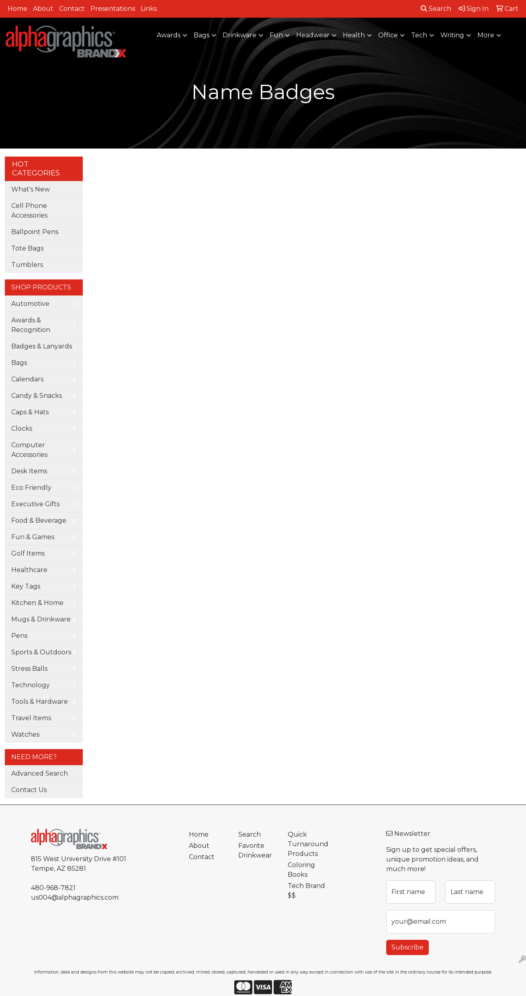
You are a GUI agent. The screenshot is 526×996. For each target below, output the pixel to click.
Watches (25, 734)
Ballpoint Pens (34, 232)
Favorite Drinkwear (255, 850)
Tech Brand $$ (306, 890)
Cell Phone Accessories (29, 210)
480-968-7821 (53, 888)
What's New (30, 189)
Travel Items (31, 718)
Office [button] (388, 35)
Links (149, 8)
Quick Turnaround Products (307, 844)
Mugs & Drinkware (41, 619)
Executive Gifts (35, 504)
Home (17, 8)
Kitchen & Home (37, 603)
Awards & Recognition (30, 325)
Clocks (21, 428)
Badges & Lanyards (41, 346)
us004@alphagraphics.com (75, 897)
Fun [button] (276, 35)
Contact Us (29, 790)
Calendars (27, 379)
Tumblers (27, 265)
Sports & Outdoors (41, 652)
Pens (19, 636)
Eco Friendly (31, 487)
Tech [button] (419, 35)
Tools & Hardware (39, 701)
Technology (30, 685)
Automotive (30, 304)
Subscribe (407, 947)
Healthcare (29, 570)
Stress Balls (29, 668)
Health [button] (354, 35)
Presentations (112, 8)
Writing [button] (452, 35)
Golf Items (28, 553)
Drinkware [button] (239, 35)
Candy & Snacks (36, 395)
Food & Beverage (38, 520)
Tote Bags (27, 248)
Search (436, 8)
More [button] (485, 35)
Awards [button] (168, 35)
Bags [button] (201, 35)
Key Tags (25, 586)
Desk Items (29, 471)
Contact (72, 8)
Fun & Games (32, 537)
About (43, 8)
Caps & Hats (30, 412)
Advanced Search (39, 773)
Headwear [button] (313, 35)
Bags (19, 363)
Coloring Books (301, 869)
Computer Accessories (29, 449)
